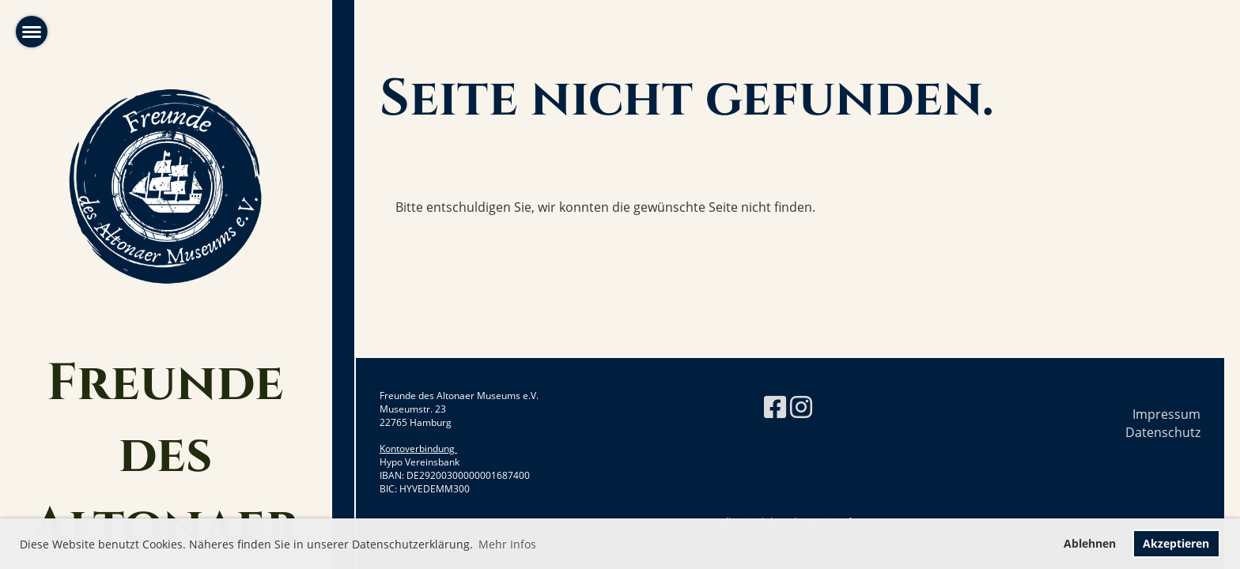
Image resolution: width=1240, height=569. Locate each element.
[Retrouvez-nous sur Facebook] (775, 407)
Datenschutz (1162, 432)
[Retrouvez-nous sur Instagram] (801, 407)
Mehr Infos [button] (507, 544)
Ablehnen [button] (1090, 543)
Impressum (1166, 414)
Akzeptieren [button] (1176, 543)
